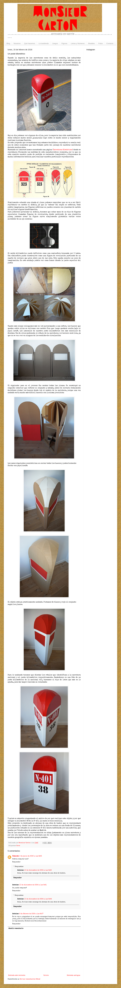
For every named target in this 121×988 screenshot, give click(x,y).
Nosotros (17, 43)
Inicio (46, 975)
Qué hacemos (29, 43)
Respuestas (19, 866)
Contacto (109, 43)
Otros (18, 845)
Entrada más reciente (16, 975)
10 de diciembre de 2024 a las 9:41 (33, 885)
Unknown (15, 856)
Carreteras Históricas (62, 150)
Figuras (64, 43)
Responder (16, 862)
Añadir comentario (15, 928)
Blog (8, 43)
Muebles (91, 43)
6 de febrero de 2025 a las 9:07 (31, 914)
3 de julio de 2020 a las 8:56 (30, 856)
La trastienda (44, 43)
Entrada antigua (73, 975)
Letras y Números (78, 43)
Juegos (55, 43)
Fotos (100, 43)
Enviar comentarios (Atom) (30, 979)
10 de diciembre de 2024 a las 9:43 (38, 870)
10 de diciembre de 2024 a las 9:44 (38, 899)
